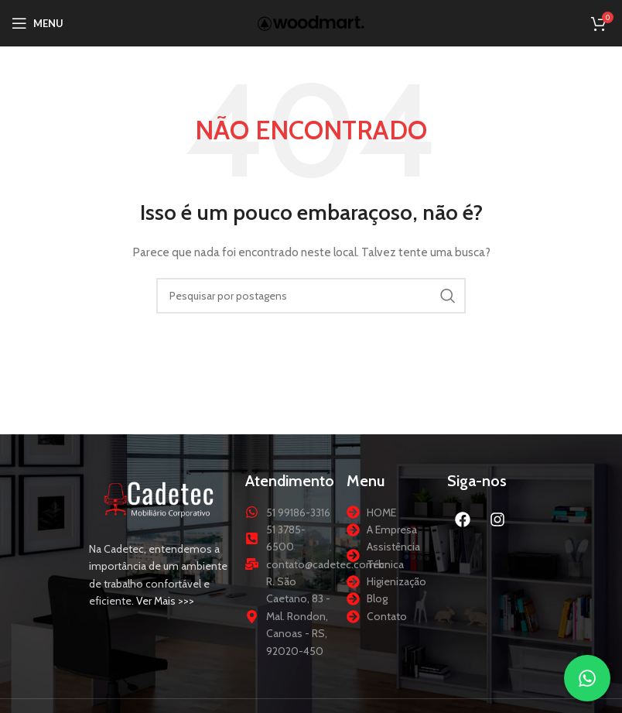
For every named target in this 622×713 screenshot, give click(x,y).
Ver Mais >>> (165, 601)
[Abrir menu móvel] (37, 23)
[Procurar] (311, 296)
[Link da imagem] (159, 498)
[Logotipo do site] (311, 22)
